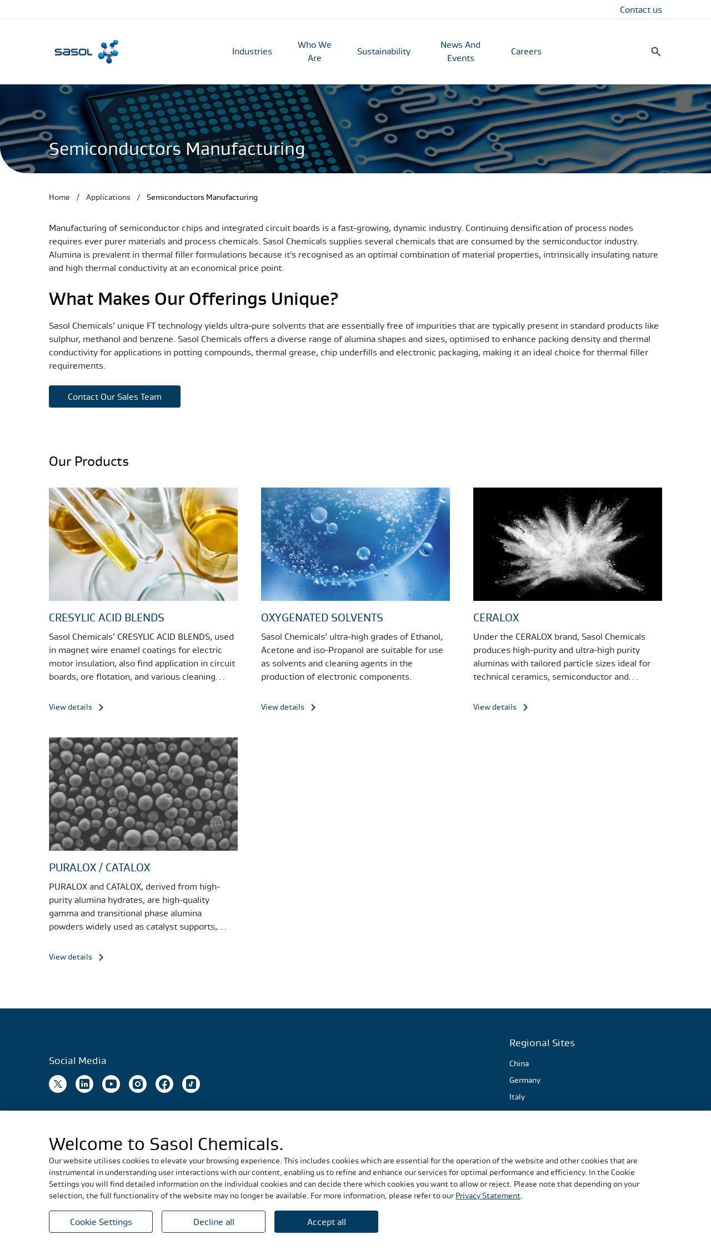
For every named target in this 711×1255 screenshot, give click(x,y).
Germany (524, 1080)
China (519, 1063)
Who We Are (315, 51)
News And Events (460, 51)
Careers (526, 51)
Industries (252, 51)
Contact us (641, 9)
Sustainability (383, 51)
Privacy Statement (487, 1196)
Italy (517, 1097)
